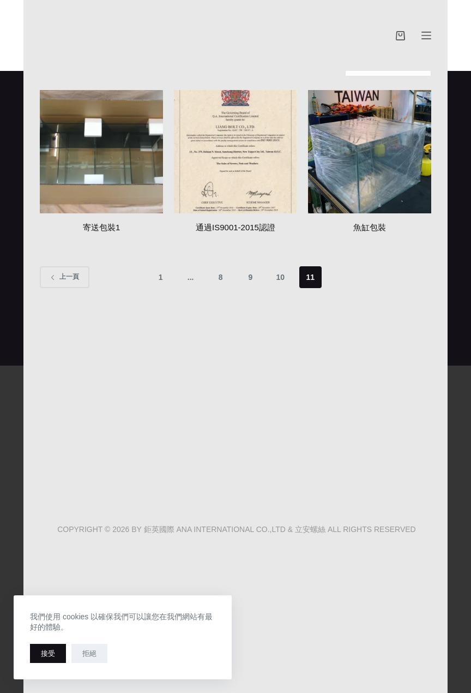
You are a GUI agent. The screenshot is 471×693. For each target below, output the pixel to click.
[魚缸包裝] (369, 151)
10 (280, 277)
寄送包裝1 (101, 227)
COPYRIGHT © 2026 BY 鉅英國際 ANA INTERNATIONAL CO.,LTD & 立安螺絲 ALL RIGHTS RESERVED (235, 529)
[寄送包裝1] (101, 151)
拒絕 (89, 653)
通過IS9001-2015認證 (235, 227)
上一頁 (64, 276)
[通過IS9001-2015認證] (235, 151)
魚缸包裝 (369, 227)
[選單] (426, 35)
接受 (48, 653)
